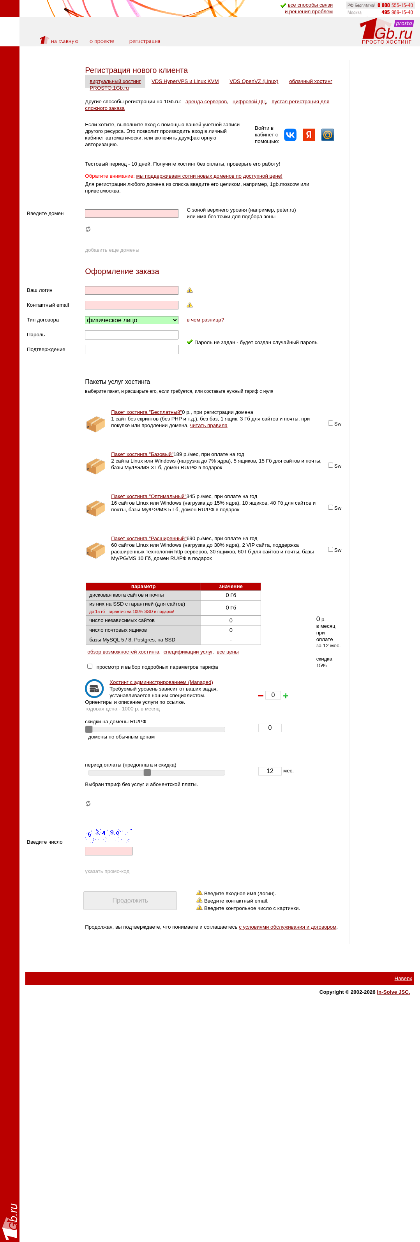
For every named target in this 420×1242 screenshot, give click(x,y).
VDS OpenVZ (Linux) (253, 81)
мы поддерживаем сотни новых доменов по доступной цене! (209, 183)
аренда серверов (206, 101)
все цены (228, 665)
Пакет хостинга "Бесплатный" (146, 425)
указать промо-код (107, 884)
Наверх (403, 998)
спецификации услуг (188, 665)
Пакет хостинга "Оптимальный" (148, 509)
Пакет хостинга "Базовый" (142, 467)
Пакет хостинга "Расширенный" (149, 552)
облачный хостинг (111, 88)
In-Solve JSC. (393, 1012)
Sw (286, 437)
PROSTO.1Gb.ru (163, 88)
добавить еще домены (112, 263)
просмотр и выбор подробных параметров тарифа (156, 680)
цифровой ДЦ (249, 101)
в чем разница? (205, 333)
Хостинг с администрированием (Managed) (161, 695)
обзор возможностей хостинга (123, 665)
